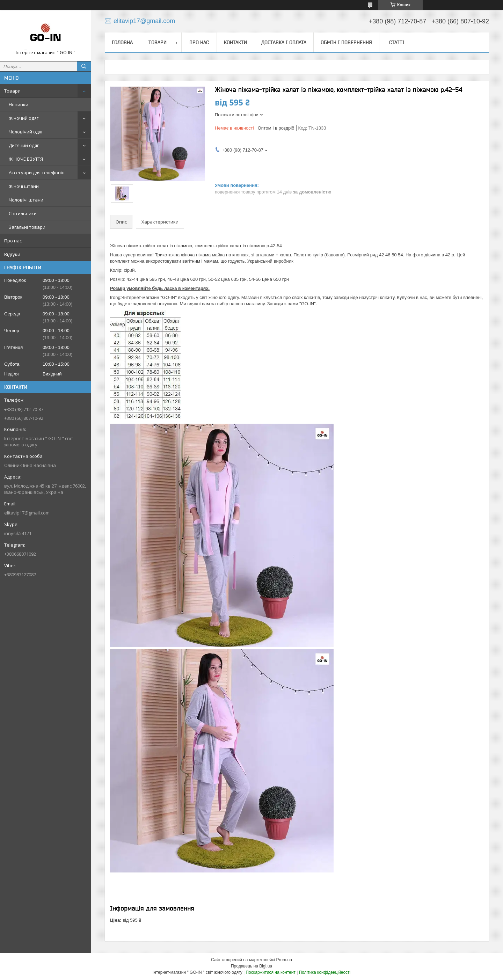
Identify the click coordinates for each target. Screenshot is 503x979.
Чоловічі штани (26, 200)
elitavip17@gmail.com (27, 513)
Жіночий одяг (23, 118)
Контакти (235, 42)
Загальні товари (27, 227)
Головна (122, 42)
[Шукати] (84, 66)
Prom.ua (284, 959)
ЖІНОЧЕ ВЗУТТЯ (26, 159)
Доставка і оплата (283, 42)
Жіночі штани (24, 186)
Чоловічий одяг (26, 132)
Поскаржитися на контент (270, 972)
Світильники (23, 213)
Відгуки (12, 254)
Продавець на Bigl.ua (251, 966)
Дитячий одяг (24, 145)
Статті (396, 42)
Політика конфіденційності (325, 972)
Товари (12, 91)
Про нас (13, 241)
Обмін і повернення (346, 42)
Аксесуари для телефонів (37, 172)
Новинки (18, 104)
